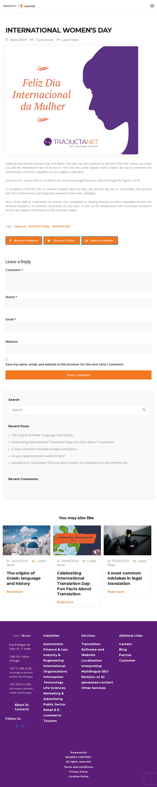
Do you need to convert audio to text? (38, 456)
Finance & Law (55, 649)
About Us (22, 705)
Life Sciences (54, 688)
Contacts (22, 709)
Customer (127, 660)
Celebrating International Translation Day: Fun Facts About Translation (62, 442)
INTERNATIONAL (39, 226)
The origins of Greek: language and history (42, 435)
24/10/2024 (19, 561)
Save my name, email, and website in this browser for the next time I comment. (64, 364)
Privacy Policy (78, 771)
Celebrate (20, 226)
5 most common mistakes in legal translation (44, 449)
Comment (14, 269)
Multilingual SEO (94, 671)
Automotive (53, 644)
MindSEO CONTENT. (78, 757)
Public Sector (54, 704)
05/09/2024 (120, 561)
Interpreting (91, 666)
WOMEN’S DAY (61, 226)
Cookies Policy (78, 776)
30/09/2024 (69, 561)
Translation (90, 644)
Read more (15, 591)
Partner (125, 655)
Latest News (70, 40)
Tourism (50, 721)
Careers (125, 644)
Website (11, 341)
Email (10, 319)
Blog (123, 649)
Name (11, 296)
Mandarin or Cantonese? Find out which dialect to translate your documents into (69, 463)
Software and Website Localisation (92, 655)
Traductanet (44, 40)
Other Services (93, 688)
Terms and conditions (78, 766)
